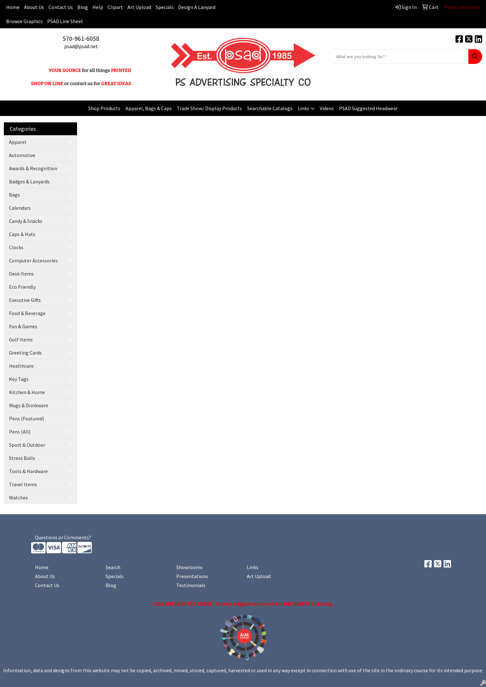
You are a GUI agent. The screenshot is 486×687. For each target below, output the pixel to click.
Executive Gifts (25, 300)
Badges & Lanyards (29, 181)
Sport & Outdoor (27, 445)
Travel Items (23, 484)
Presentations (192, 576)
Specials (165, 7)
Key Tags (19, 379)
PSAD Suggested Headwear (368, 108)
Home (41, 567)
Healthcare (21, 366)
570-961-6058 (81, 38)
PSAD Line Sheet (65, 21)
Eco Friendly (22, 287)
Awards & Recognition (33, 168)
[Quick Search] (398, 56)
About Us (34, 7)
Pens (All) (19, 431)
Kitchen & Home (27, 392)
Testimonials (190, 585)
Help (97, 7)
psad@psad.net (81, 46)
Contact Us (60, 7)
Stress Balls (22, 458)
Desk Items (21, 273)
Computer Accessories (33, 260)
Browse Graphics (24, 21)
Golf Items (21, 339)
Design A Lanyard (196, 7)
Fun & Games (23, 326)
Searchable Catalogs (269, 108)
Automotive (22, 155)
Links (303, 108)
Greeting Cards (25, 352)
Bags (14, 194)
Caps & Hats (22, 234)
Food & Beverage (27, 313)
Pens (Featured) (26, 418)
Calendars (20, 208)
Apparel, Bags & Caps (149, 108)
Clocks (16, 247)
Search (113, 567)
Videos (327, 108)
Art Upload (139, 7)
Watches (18, 497)
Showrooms (189, 567)
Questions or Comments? (63, 537)
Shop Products (104, 108)
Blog (82, 7)
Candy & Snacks (25, 221)
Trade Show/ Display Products (209, 108)
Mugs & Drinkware (28, 405)
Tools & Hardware (28, 471)
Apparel (17, 142)
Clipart (115, 7)
